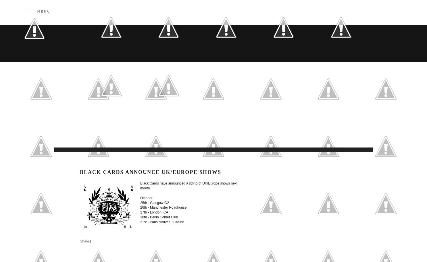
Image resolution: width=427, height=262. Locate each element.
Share (84, 241)
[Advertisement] (171, 133)
